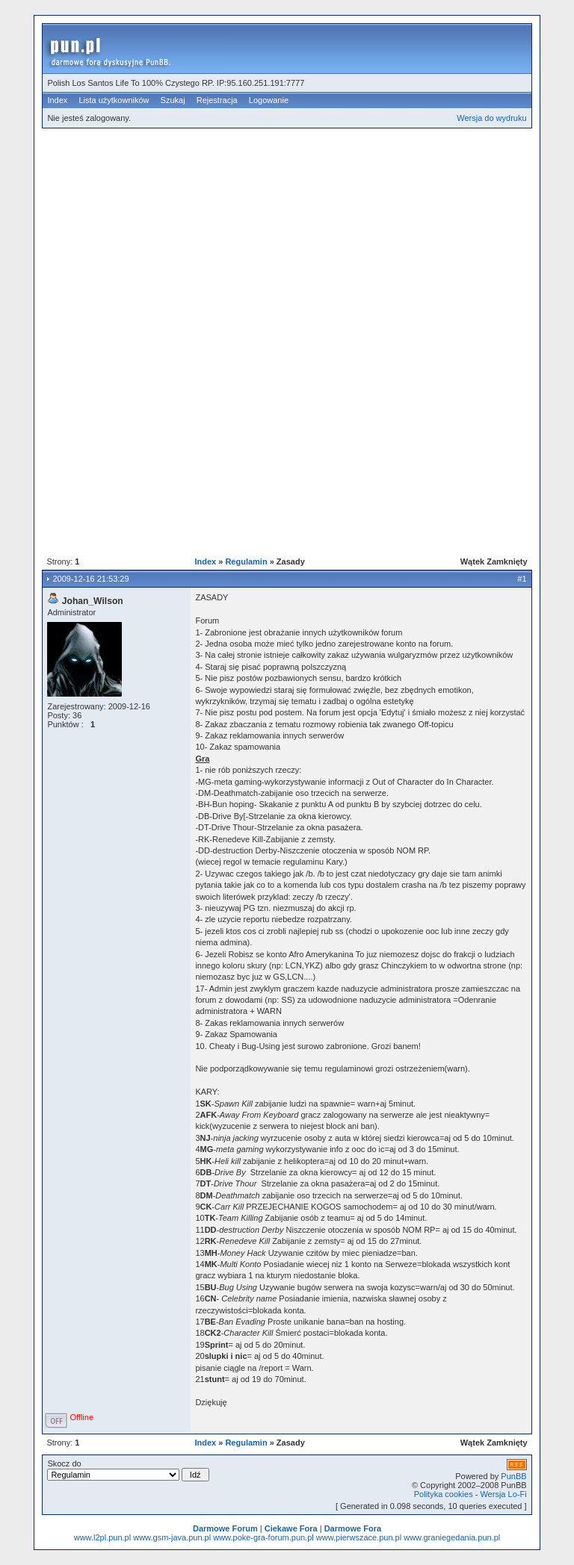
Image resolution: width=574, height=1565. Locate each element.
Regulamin (246, 561)
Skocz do (128, 1470)
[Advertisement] (307, 241)
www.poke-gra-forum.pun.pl (263, 1537)
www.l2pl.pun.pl (102, 1537)
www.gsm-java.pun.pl (172, 1537)
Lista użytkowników (113, 100)
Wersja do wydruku (491, 117)
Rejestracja (217, 100)
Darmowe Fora (352, 1528)
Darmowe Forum (225, 1528)
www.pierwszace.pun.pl (358, 1537)
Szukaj (173, 100)
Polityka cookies (443, 1494)
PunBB (513, 1476)
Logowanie (268, 100)
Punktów (62, 724)
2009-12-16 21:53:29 (90, 578)
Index (57, 100)
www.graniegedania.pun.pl (452, 1537)
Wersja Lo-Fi (503, 1494)
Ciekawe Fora (291, 1528)
